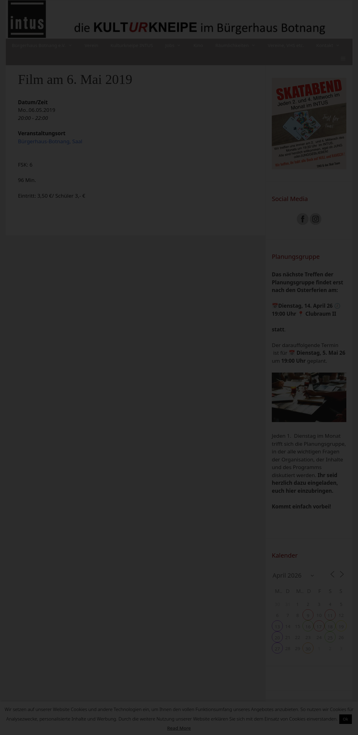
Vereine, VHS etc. (286, 45)
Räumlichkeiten (238, 45)
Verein (91, 45)
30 (307, 649)
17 (318, 626)
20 (277, 637)
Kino (198, 45)
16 (307, 626)
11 (330, 615)
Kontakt (331, 45)
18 (330, 626)
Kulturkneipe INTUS (131, 45)
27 (277, 649)
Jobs (176, 45)
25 (330, 637)
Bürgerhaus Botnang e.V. (45, 45)
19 (341, 626)
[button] (343, 58)
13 (277, 626)
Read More (179, 728)
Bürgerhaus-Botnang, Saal (50, 141)
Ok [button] (345, 719)
